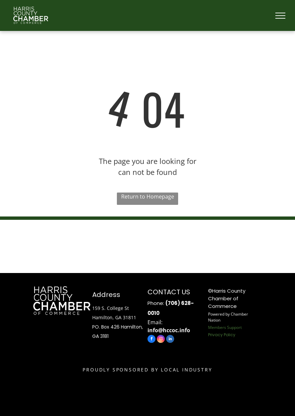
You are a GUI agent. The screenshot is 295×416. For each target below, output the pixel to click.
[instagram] (161, 340)
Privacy (215, 335)
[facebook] (151, 340)
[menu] (280, 15)
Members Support (225, 327)
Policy (229, 335)
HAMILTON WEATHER (147, 245)
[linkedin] (170, 340)
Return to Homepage (147, 196)
